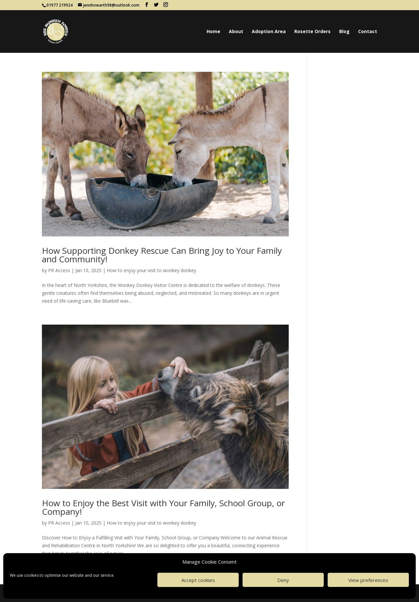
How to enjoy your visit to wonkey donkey (151, 270)
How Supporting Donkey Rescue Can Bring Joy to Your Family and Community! (162, 255)
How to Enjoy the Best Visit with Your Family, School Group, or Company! (163, 507)
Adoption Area (269, 31)
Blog (344, 31)
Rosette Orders (312, 31)
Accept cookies (198, 580)
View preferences (368, 580)
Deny (283, 580)
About (236, 31)
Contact (367, 31)
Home (213, 31)
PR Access (59, 270)
